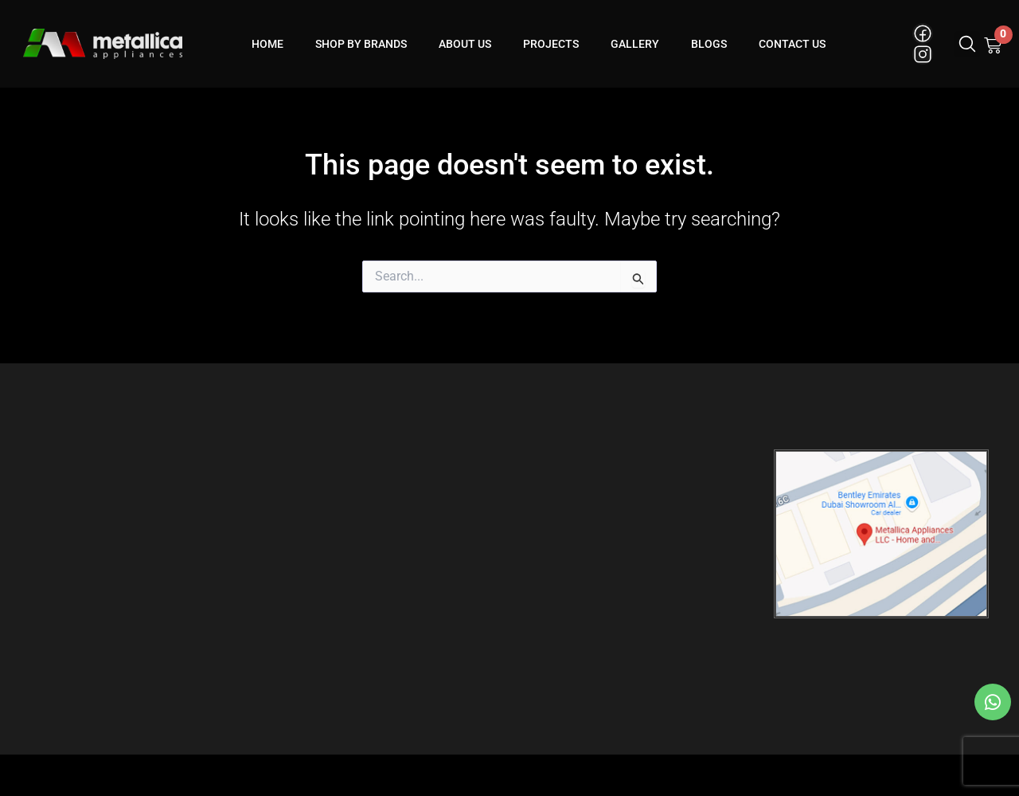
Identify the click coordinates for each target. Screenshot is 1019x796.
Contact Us (792, 43)
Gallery (635, 43)
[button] (967, 44)
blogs (709, 43)
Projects (551, 43)
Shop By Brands (361, 43)
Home (267, 43)
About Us (465, 43)
